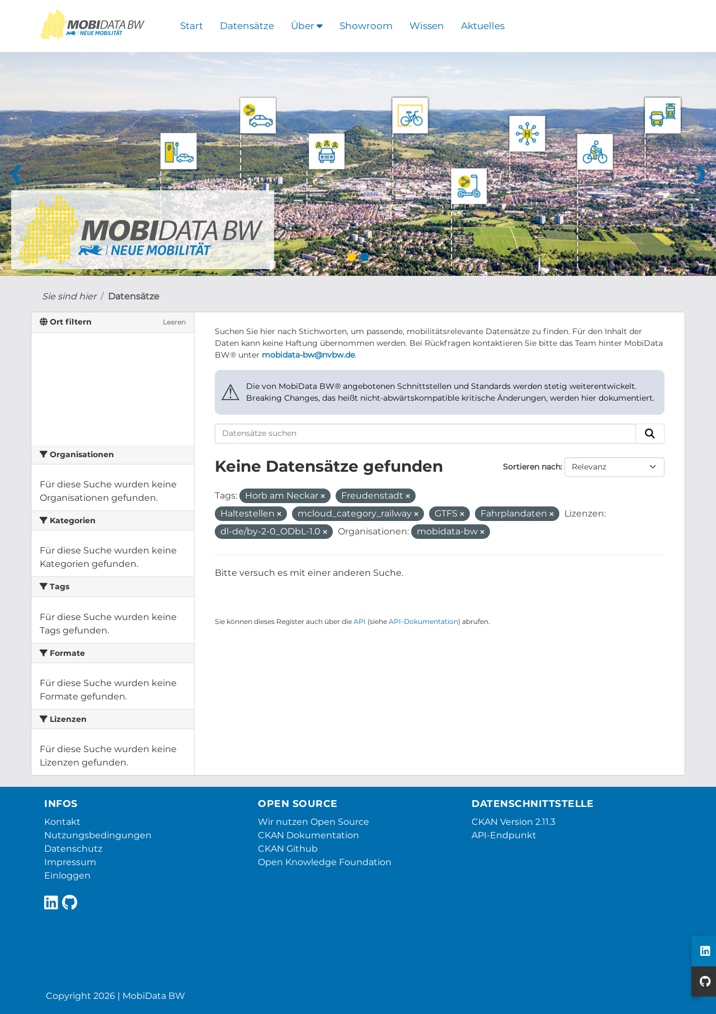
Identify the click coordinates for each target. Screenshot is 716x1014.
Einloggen (67, 875)
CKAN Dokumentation (308, 835)
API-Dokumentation (423, 621)
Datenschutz (73, 848)
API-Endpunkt (504, 835)
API (360, 621)
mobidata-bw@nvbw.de (308, 355)
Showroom (366, 25)
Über (307, 25)
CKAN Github (288, 848)
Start (191, 25)
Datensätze (247, 25)
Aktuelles (483, 25)
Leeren (174, 322)
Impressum (70, 862)
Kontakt (62, 821)
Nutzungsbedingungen (98, 835)
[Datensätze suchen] (425, 434)
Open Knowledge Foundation (325, 862)
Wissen (426, 25)
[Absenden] (650, 434)
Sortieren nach (531, 467)
